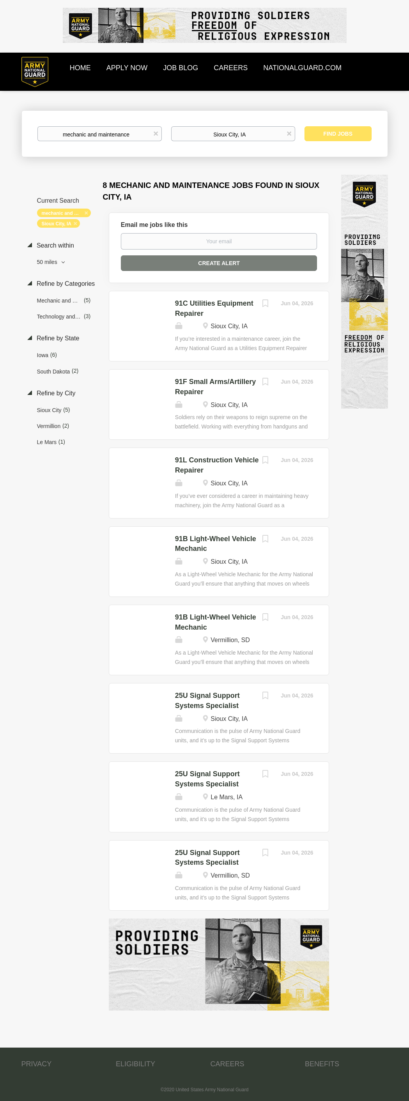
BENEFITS (322, 1064)
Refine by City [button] (55, 393)
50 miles (48, 262)
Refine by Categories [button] (65, 283)
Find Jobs (337, 134)
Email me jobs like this (154, 224)
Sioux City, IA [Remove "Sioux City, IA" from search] (56, 224)
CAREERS (227, 1064)
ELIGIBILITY (135, 1064)
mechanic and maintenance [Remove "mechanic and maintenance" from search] (66, 213)
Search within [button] (54, 245)
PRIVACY (36, 1064)
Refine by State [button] (57, 338)
